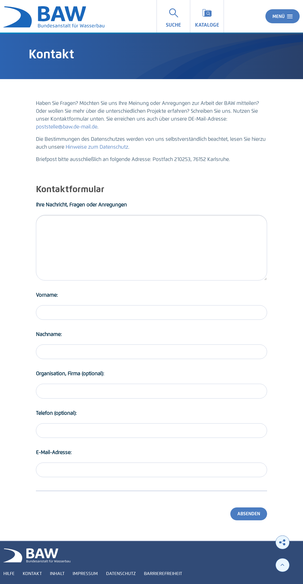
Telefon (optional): (56, 413)
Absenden (248, 513)
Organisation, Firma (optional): (70, 374)
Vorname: (47, 295)
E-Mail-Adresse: (54, 452)
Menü (282, 16)
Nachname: (49, 334)
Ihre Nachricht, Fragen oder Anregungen (81, 205)
